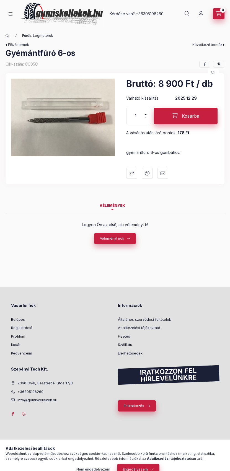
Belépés (18, 319)
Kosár (16, 344)
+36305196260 (150, 13)
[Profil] (200, 13)
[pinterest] (218, 64)
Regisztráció (21, 327)
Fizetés (124, 336)
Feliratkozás (134, 405)
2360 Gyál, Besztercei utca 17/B (45, 383)
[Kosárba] (186, 116)
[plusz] (145, 112)
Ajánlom (162, 173)
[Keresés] (187, 13)
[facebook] (204, 64)
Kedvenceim (21, 353)
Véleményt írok (112, 238)
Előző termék (18, 45)
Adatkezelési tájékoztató (139, 327)
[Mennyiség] (135, 116)
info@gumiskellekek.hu (37, 400)
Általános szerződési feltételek (144, 319)
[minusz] (145, 120)
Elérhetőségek (130, 353)
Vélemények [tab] (112, 205)
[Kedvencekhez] (213, 72)
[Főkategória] (7, 35)
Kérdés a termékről (147, 173)
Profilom (18, 336)
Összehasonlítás (131, 173)
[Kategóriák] (10, 14)
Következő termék (207, 45)
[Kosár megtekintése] (218, 13)
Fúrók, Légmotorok (37, 35)
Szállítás (125, 344)
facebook (12, 414)
